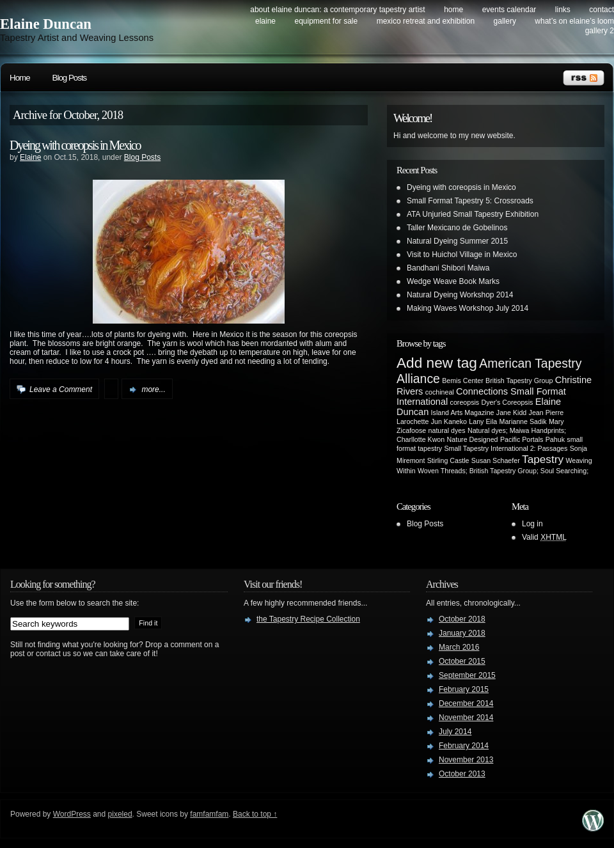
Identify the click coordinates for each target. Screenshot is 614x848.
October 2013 (462, 773)
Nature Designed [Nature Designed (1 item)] (472, 439)
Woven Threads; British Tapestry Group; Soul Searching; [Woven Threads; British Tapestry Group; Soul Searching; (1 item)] (503, 471)
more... (153, 389)
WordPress (72, 814)
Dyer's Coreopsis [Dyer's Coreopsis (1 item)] (507, 402)
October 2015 (462, 661)
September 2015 (467, 675)
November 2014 (466, 717)
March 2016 (459, 647)
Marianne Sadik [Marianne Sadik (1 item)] (523, 421)
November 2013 (466, 759)
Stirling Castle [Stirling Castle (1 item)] (448, 460)
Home (453, 9)
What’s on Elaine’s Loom (574, 21)
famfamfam (209, 814)
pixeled (120, 814)
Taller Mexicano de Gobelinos (457, 227)
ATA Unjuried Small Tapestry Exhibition (473, 214)
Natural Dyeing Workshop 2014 (460, 294)
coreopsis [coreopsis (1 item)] (465, 402)
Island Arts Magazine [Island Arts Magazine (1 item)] (462, 412)
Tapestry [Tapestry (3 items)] (542, 459)
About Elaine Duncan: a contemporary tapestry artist (337, 9)
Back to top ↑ (255, 814)
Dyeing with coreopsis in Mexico (75, 145)
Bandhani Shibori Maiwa (448, 267)
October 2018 (462, 619)
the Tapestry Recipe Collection (308, 619)
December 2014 (466, 703)
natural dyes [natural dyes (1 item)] (447, 430)
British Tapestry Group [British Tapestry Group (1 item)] (519, 380)
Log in (532, 523)
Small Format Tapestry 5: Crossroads (470, 200)
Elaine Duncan (45, 24)
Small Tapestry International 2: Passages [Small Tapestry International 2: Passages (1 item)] (505, 448)
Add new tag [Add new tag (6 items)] (437, 362)
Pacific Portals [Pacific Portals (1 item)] (522, 439)
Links (563, 9)
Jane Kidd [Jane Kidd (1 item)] (511, 412)
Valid (544, 537)
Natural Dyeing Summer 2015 (457, 241)
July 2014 (455, 731)
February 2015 (464, 689)
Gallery (505, 21)
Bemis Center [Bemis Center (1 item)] (463, 380)
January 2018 (462, 633)
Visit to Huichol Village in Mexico (462, 254)
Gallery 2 (599, 30)
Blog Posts (69, 77)
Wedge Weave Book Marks (453, 281)
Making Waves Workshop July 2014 (467, 308)
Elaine (30, 157)
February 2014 (464, 745)
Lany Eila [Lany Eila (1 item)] (483, 421)
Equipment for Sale (326, 21)
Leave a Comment (60, 389)
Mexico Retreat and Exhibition (426, 21)
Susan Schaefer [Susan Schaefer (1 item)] (495, 460)
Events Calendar (509, 9)
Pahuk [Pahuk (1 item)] (555, 439)
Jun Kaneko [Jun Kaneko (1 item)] (449, 421)
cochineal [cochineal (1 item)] (439, 392)
